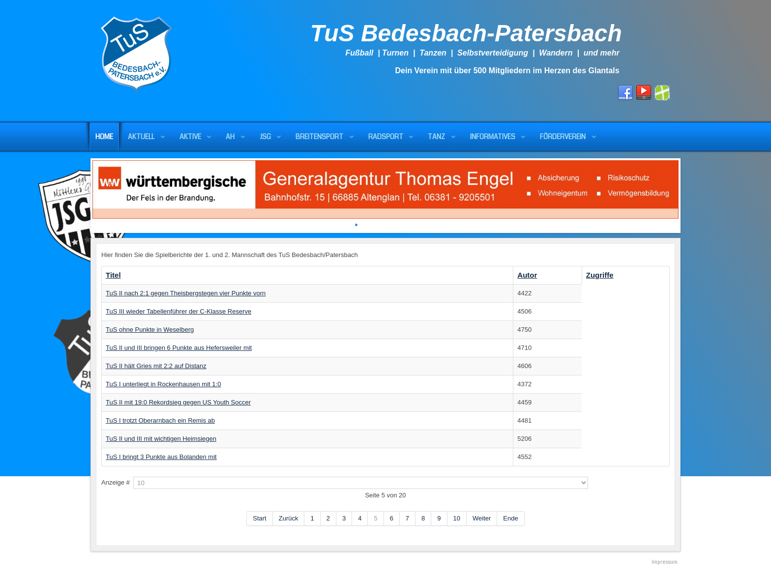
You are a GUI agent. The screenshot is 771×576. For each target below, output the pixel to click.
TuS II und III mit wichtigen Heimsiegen (161, 438)
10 (456, 518)
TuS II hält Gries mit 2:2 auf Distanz (156, 366)
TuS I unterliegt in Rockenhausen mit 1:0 (163, 384)
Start (259, 518)
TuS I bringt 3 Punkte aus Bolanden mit (161, 457)
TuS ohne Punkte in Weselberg (150, 329)
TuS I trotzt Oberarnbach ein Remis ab (160, 420)
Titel (113, 275)
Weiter (482, 518)
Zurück (288, 518)
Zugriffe (600, 275)
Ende (510, 518)
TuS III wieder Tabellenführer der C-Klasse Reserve (178, 311)
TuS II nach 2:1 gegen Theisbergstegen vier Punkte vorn (186, 293)
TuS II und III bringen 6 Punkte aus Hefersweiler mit (179, 347)
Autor (527, 275)
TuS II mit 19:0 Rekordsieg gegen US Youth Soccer (178, 402)
